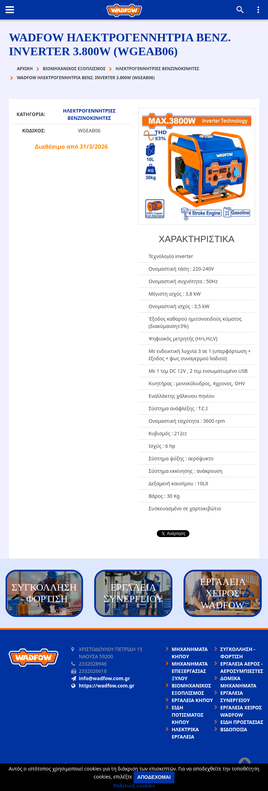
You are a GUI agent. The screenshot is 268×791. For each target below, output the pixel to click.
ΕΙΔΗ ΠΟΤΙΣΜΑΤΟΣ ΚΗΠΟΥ (188, 714)
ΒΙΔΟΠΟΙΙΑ (233, 729)
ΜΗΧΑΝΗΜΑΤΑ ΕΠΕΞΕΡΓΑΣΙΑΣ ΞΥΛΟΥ (190, 671)
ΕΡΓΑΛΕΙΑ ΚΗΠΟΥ (192, 700)
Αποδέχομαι (154, 777)
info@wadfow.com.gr (100, 678)
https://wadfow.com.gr (103, 685)
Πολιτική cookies (134, 785)
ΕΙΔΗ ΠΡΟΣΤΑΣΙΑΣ (241, 722)
